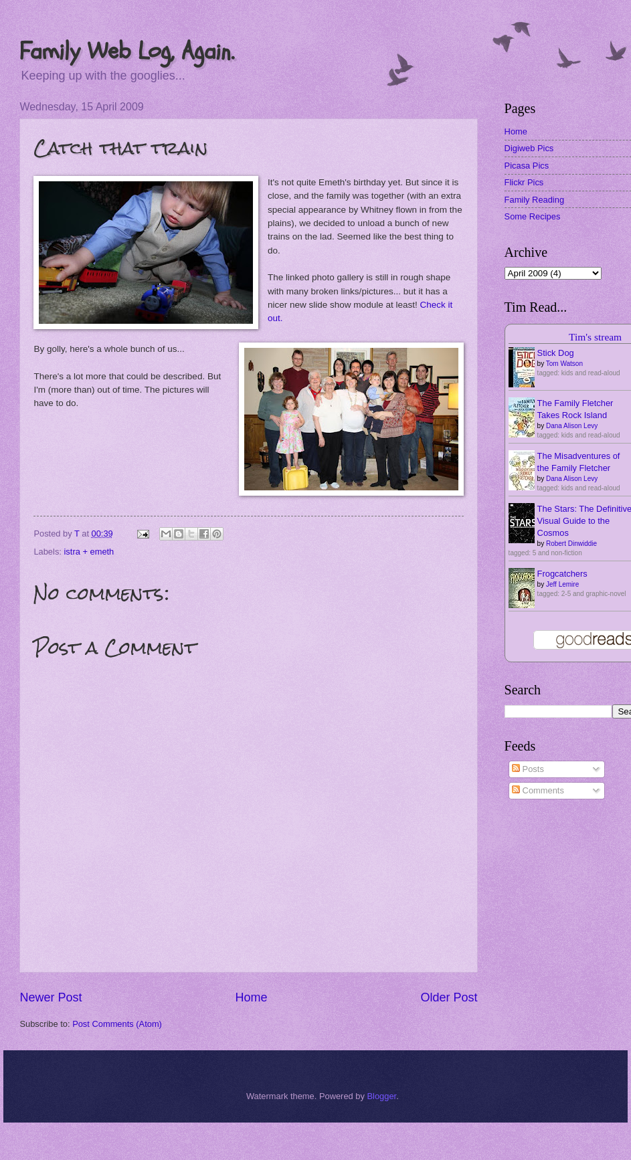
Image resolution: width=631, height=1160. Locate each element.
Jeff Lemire (562, 584)
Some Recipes (533, 216)
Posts (528, 769)
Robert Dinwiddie (571, 543)
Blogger (381, 1096)
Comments (538, 790)
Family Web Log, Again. (126, 51)
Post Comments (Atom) (117, 1024)
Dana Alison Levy (572, 425)
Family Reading (534, 200)
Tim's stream (595, 337)
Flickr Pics (524, 182)
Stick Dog (555, 353)
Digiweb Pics (529, 148)
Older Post (449, 997)
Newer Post (50, 997)
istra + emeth (89, 552)
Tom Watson (564, 363)
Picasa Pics (527, 166)
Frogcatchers (562, 574)
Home (251, 997)
